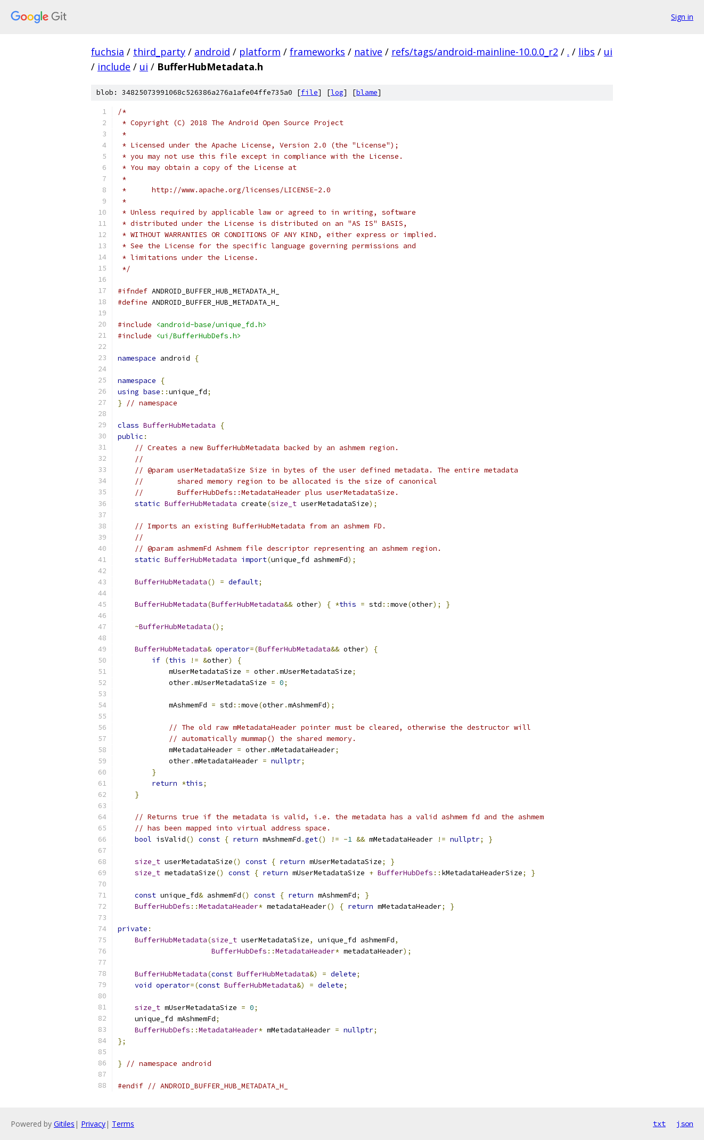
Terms (123, 1124)
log (337, 92)
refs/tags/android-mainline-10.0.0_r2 (474, 51)
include (113, 66)
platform (260, 51)
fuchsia (107, 51)
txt (659, 1123)
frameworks (317, 51)
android (212, 51)
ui (608, 51)
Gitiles (64, 1124)
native (368, 51)
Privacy (93, 1124)
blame (367, 92)
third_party (159, 51)
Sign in (682, 17)
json (684, 1123)
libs (586, 51)
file (309, 92)
